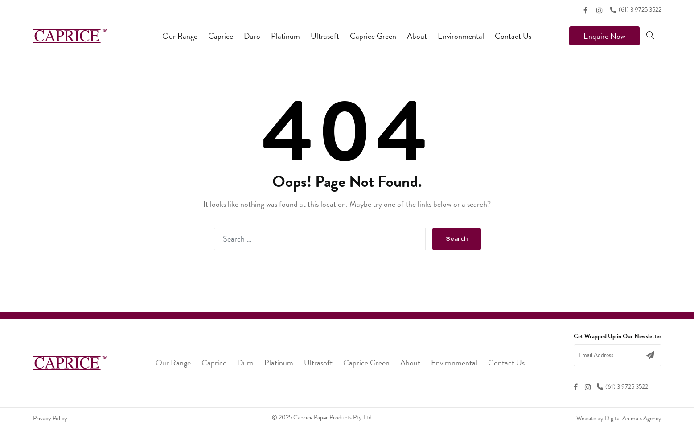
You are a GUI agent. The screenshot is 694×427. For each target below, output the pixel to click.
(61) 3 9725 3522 (635, 9)
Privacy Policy (50, 418)
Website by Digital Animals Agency (618, 418)
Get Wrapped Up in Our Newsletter (617, 337)
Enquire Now (604, 36)
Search (457, 238)
